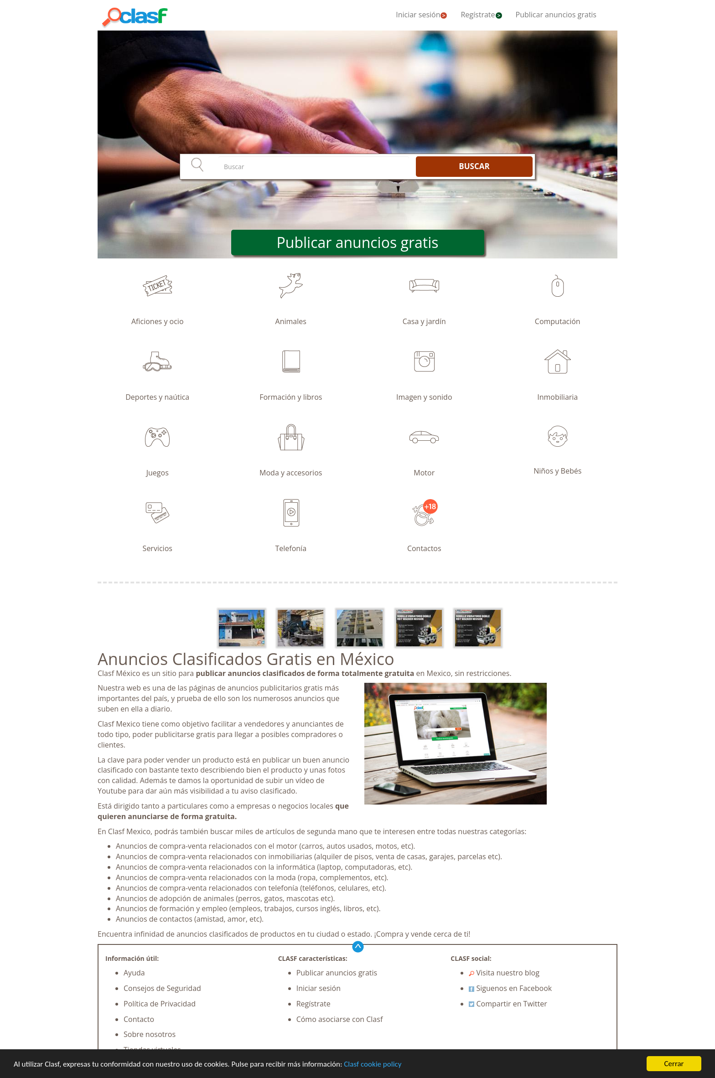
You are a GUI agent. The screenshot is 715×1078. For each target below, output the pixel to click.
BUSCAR (474, 166)
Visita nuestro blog (504, 973)
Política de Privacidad (160, 1004)
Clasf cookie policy (372, 1064)
